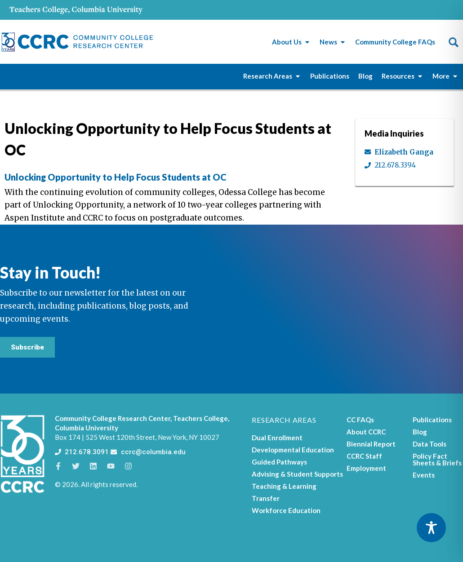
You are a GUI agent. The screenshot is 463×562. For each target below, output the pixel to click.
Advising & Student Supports (297, 474)
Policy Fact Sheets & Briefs (437, 459)
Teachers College (200, 418)
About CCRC (366, 432)
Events (424, 475)
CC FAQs (360, 420)
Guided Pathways (279, 462)
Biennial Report (371, 444)
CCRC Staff (364, 456)
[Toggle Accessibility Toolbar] (431, 527)
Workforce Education (286, 510)
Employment (366, 468)
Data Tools (429, 444)
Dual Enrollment (277, 438)
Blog (420, 432)
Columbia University (86, 428)
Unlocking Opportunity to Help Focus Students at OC (115, 177)
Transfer (266, 498)
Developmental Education (293, 450)
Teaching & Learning (284, 486)
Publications (432, 420)
